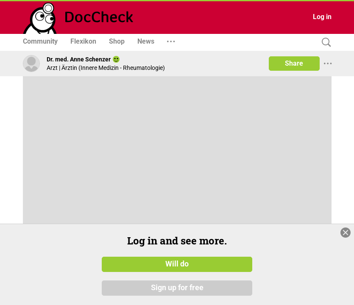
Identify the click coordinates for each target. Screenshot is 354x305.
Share (294, 63)
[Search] (324, 42)
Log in (322, 17)
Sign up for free (177, 287)
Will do (177, 264)
